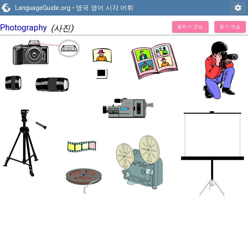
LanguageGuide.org (42, 8)
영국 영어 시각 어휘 (104, 8)
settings (238, 8)
